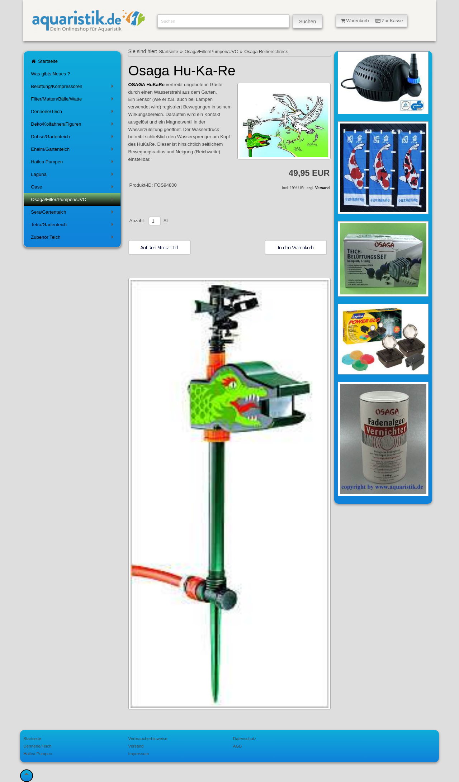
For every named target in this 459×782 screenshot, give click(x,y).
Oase (73, 188)
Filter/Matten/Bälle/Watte (73, 100)
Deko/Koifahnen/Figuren (73, 125)
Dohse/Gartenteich (73, 138)
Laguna (73, 176)
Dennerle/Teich (73, 113)
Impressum (138, 753)
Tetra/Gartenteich (73, 226)
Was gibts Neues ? (50, 73)
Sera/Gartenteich (73, 213)
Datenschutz (244, 738)
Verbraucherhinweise (147, 738)
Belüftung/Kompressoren (73, 88)
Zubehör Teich (73, 238)
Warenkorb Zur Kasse (372, 20)
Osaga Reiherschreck (266, 51)
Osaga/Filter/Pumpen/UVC (73, 201)
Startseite (44, 61)
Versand (322, 188)
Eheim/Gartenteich (73, 150)
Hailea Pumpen (73, 163)
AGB (237, 746)
